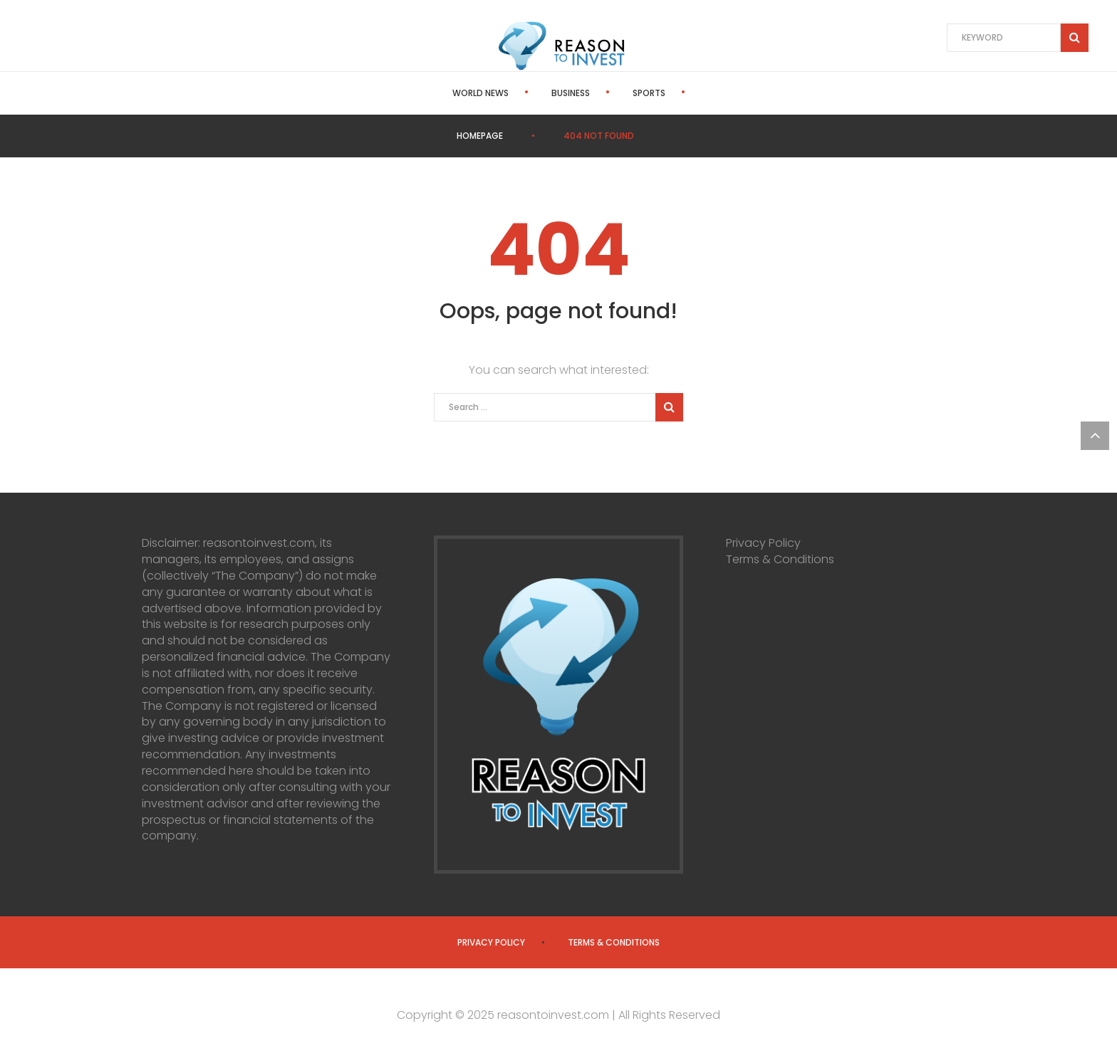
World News (440, 93)
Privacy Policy (763, 543)
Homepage (480, 136)
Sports (608, 93)
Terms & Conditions (780, 559)
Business (530, 93)
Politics (686, 93)
